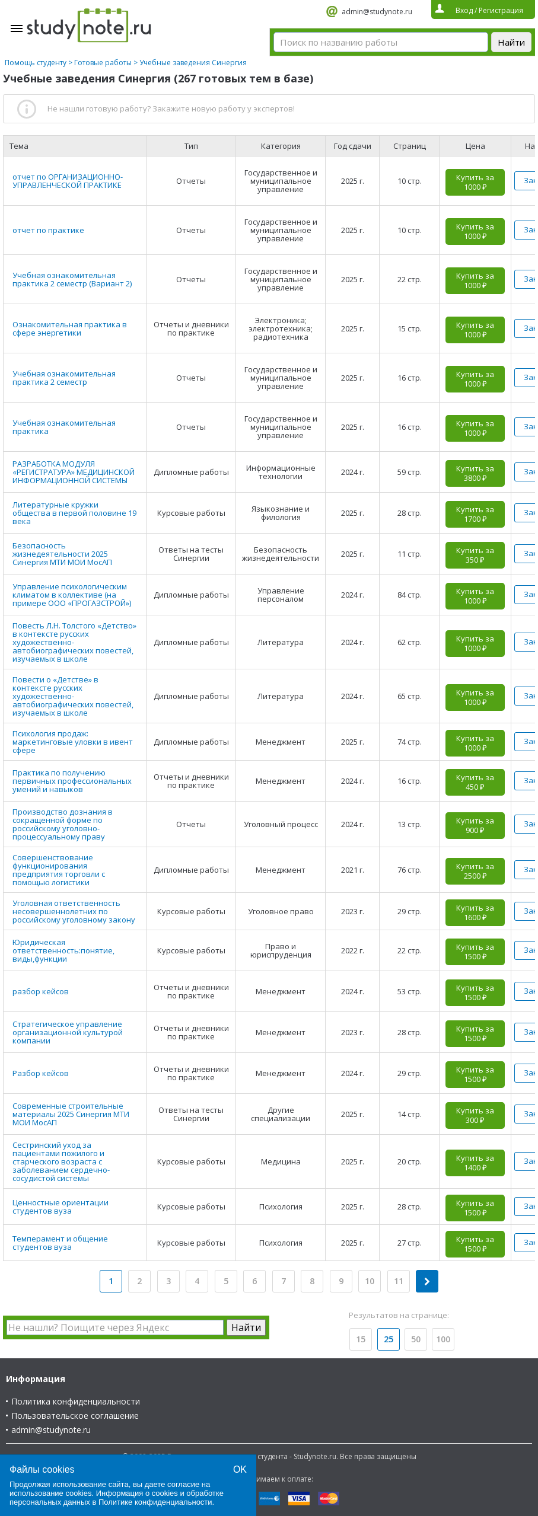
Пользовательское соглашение (75, 1415)
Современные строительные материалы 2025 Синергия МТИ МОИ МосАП (70, 1114)
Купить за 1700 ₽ (475, 514)
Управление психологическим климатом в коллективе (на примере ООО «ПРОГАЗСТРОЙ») (71, 594)
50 (416, 1339)
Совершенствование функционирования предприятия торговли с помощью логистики (58, 870)
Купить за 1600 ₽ (475, 912)
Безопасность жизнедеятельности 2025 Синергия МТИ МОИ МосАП (62, 553)
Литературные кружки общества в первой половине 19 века (74, 512)
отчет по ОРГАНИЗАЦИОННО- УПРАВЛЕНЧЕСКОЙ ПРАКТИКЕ (67, 180)
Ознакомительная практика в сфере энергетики (69, 328)
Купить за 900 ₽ (475, 825)
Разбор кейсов (40, 1073)
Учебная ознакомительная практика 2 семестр (64, 377)
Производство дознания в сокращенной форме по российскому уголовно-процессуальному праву (62, 824)
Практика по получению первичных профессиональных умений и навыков (72, 780)
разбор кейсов (40, 991)
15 (360, 1339)
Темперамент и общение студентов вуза (60, 1242)
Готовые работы (103, 63)
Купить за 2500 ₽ (475, 871)
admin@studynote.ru (377, 12)
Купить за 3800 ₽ (475, 473)
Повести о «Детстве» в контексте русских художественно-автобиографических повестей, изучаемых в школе (72, 696)
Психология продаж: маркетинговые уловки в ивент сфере (72, 741)
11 (398, 1281)
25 (388, 1339)
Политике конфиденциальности (155, 1502)
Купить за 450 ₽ (475, 782)
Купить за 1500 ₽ (475, 951)
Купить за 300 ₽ (475, 1115)
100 (443, 1339)
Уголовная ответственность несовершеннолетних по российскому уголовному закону (73, 911)
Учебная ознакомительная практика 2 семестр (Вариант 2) (72, 279)
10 (369, 1281)
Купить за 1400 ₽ (475, 1163)
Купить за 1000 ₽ (475, 182)
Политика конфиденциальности (75, 1401)
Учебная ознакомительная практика (64, 426)
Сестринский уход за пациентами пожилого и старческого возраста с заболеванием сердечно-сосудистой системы (61, 1161)
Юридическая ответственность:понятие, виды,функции (63, 950)
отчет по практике (48, 230)
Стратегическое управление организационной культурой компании (67, 1032)
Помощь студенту (35, 63)
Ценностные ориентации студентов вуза (60, 1206)
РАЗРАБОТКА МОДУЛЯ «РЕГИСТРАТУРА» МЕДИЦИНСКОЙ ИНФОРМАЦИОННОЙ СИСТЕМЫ (73, 472)
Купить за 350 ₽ (475, 555)
